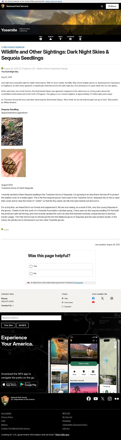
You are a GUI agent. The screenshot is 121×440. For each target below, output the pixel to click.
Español (66, 307)
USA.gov (66, 428)
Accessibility (6, 413)
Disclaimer (67, 421)
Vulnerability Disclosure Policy (75, 425)
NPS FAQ (66, 413)
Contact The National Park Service (15, 428)
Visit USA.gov (62, 434)
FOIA (3, 421)
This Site (8, 325)
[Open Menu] (112, 6)
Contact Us (6, 305)
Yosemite (9, 30)
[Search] (31, 317)
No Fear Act (67, 417)
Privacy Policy (7, 417)
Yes (35, 266)
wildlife (6, 229)
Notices (4, 425)
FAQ (65, 298)
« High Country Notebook (12, 47)
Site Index (67, 302)
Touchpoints (78, 283)
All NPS (22, 325)
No (35, 273)
